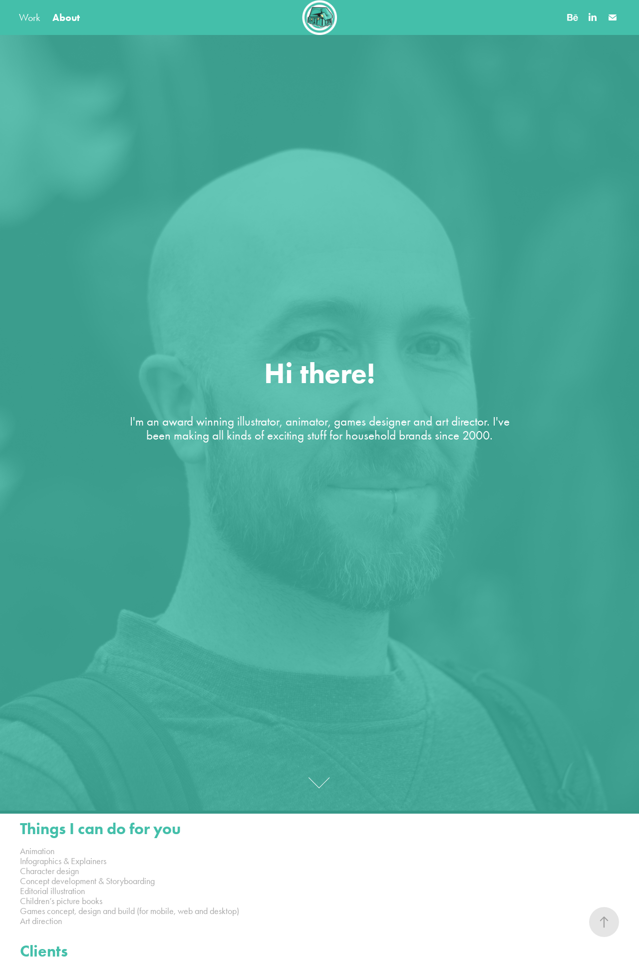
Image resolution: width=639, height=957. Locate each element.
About (66, 17)
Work (29, 17)
